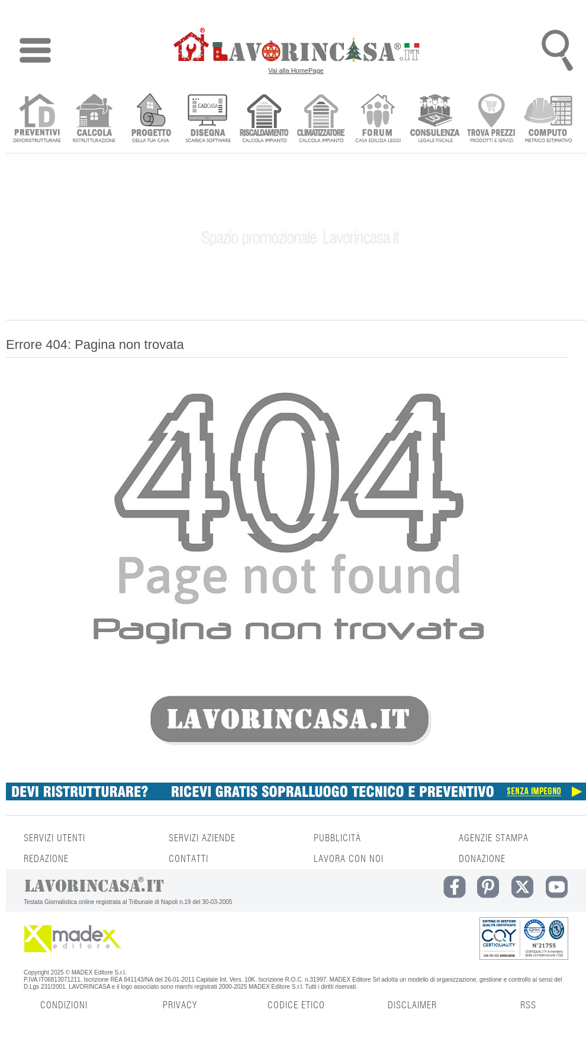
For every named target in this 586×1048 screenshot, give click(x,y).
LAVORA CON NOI (349, 859)
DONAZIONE (482, 859)
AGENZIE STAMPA (494, 838)
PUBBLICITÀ (337, 838)
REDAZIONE (46, 859)
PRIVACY (180, 1005)
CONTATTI (188, 859)
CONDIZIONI (64, 1005)
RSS (528, 1005)
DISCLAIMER (412, 1005)
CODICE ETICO (296, 1005)
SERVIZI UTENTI (54, 838)
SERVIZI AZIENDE (202, 838)
